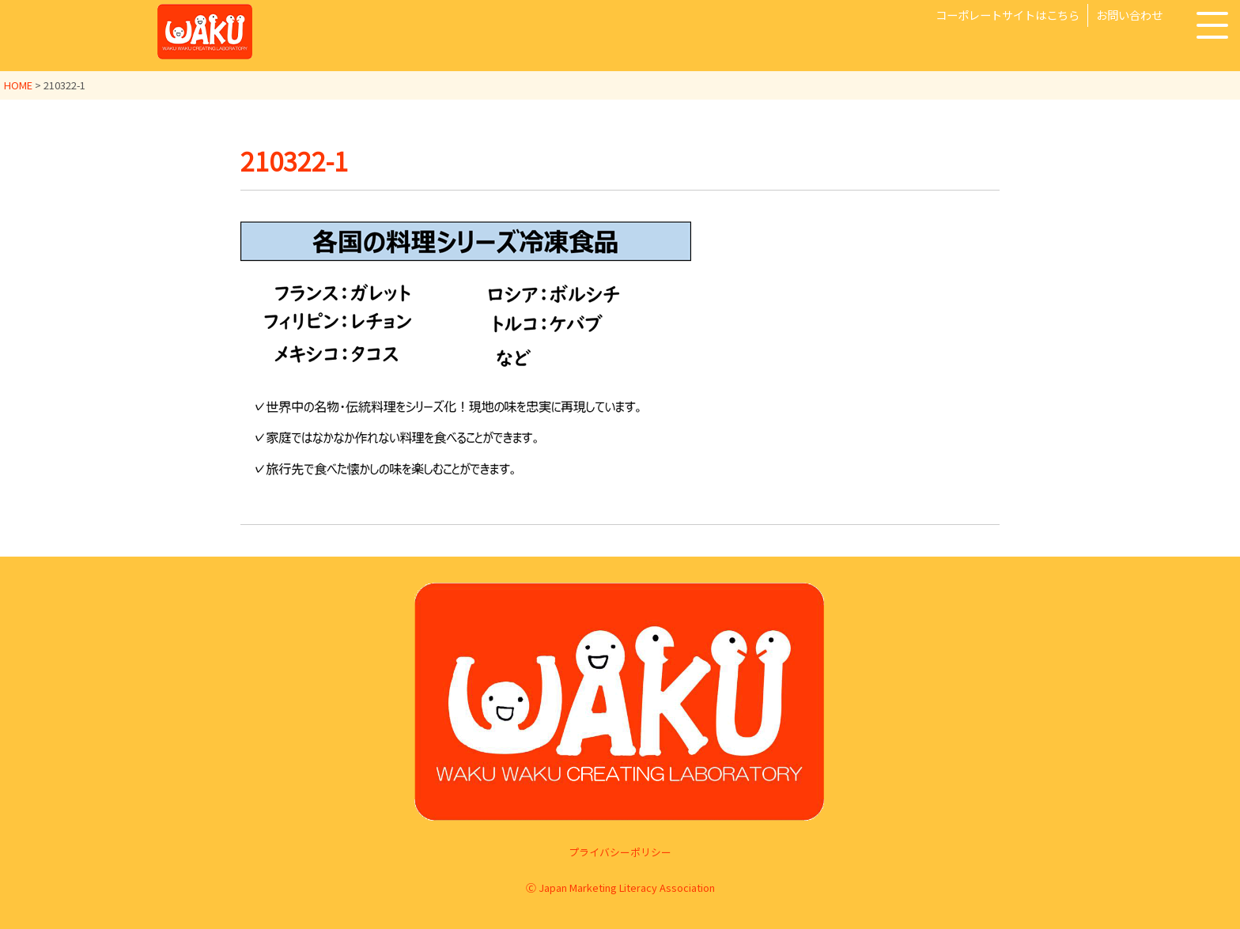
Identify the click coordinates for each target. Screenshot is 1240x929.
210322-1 (294, 160)
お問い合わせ (1129, 14)
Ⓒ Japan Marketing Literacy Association (620, 887)
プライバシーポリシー (620, 851)
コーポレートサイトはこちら (1007, 14)
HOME (18, 85)
